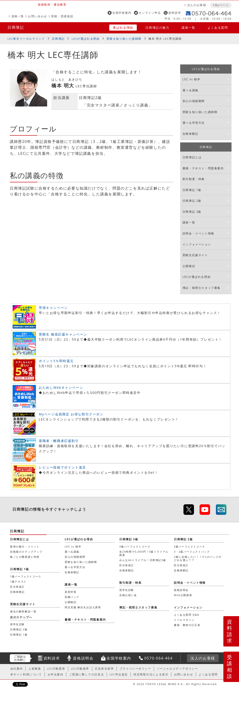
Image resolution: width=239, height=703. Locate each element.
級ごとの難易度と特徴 (24, 556)
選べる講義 (190, 90)
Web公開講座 (183, 595)
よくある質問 (217, 27)
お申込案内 (55, 674)
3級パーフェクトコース (135, 546)
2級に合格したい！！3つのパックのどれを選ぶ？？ (198, 558)
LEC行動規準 (80, 668)
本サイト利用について (26, 674)
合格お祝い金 (128, 595)
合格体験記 (190, 134)
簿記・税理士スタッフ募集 (202, 288)
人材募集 (34, 668)
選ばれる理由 (123, 27)
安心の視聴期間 (194, 101)
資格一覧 (17, 16)
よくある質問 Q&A (186, 614)
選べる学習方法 (194, 123)
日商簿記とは (192, 157)
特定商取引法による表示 (151, 674)
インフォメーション (197, 244)
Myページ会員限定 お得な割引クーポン (71, 414)
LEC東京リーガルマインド (26, 38)
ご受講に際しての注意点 (86, 674)
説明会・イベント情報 (198, 233)
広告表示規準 (104, 668)
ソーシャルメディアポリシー (177, 668)
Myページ (222, 5)
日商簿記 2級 (192, 201)
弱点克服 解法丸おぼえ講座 (83, 607)
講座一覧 (188, 27)
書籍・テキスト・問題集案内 (203, 168)
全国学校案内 (121, 12)
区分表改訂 (126, 565)
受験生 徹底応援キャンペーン (63, 334)
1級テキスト (18, 581)
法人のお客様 (196, 5)
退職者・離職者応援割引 (59, 440)
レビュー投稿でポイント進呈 (62, 467)
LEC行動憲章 (56, 668)
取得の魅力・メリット (24, 546)
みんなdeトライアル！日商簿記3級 (142, 560)
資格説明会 (181, 590)
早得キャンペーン (53, 307)
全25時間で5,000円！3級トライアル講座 (144, 553)
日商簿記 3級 (192, 212)
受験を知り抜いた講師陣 (123, 38)
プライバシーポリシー (135, 668)
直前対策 (70, 591)
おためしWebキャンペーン (61, 387)
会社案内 (16, 668)
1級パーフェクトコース (25, 576)
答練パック (72, 597)
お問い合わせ (37, 16)
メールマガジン (184, 620)
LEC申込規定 (118, 674)
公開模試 (189, 266)
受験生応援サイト (195, 255)
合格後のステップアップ (26, 551)
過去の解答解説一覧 (23, 611)
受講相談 (229, 667)
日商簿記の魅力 (157, 27)
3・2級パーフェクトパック (192, 551)
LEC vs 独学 (191, 79)
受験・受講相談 (62, 16)
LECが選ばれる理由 (86, 38)
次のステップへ (21, 617)
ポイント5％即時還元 (56, 361)
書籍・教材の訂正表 (187, 625)
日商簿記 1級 (192, 190)
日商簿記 (15, 27)
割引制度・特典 (194, 179)
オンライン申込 (150, 12)
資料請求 (174, 12)
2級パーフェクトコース (189, 546)
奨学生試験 (126, 590)
